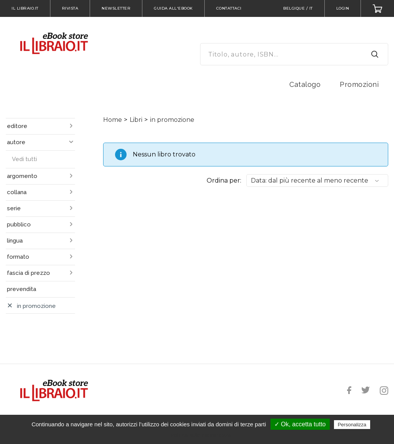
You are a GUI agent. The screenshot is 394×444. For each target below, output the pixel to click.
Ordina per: (224, 180)
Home (112, 119)
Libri (136, 119)
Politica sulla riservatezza (200, 435)
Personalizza (352, 424)
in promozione (172, 119)
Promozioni (359, 84)
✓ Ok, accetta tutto (300, 424)
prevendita (21, 289)
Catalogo (305, 84)
